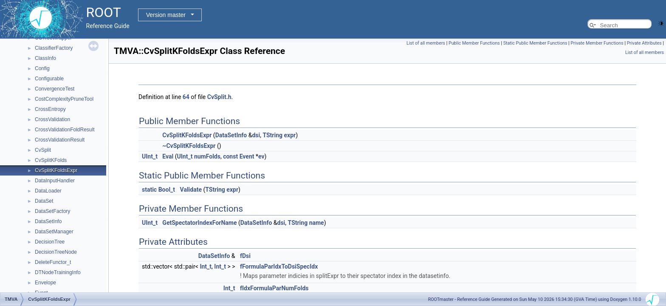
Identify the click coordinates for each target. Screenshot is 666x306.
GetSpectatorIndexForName (199, 222)
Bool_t (166, 189)
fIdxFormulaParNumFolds (274, 288)
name (316, 222)
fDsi (245, 255)
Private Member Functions (596, 43)
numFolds (207, 156)
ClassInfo (45, 58)
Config (42, 68)
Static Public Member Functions (535, 43)
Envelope (45, 283)
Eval (167, 156)
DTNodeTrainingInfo (58, 272)
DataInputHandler (55, 181)
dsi (256, 135)
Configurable (49, 79)
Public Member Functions (474, 43)
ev (261, 156)
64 (186, 97)
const (230, 156)
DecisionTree (50, 242)
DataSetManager (54, 232)
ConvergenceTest (54, 89)
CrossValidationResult (60, 140)
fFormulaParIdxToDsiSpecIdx (279, 266)
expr (290, 135)
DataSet (44, 201)
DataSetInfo (48, 221)
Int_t (206, 266)
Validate (191, 189)
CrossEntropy (50, 109)
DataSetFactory (52, 211)
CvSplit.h (219, 97)
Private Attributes (644, 43)
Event (247, 156)
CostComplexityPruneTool (64, 99)
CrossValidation (52, 119)
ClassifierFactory (54, 48)
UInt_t (150, 156)
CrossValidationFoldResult (65, 130)
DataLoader (48, 191)
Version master (166, 14)
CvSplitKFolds (51, 160)
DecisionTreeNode (56, 252)
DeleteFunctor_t (53, 262)
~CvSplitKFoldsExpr (188, 145)
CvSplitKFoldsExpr (56, 170)
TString (272, 135)
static (149, 189)
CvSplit (43, 150)
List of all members (425, 43)
